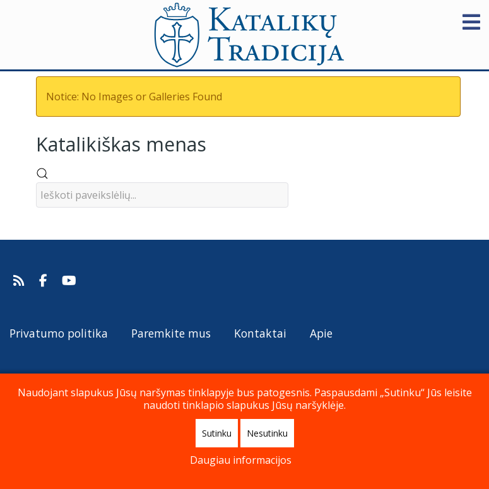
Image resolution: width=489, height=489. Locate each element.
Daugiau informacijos (241, 460)
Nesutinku (267, 433)
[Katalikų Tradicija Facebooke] (45, 281)
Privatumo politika (58, 333)
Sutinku (217, 433)
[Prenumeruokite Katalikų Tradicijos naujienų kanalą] (20, 281)
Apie (321, 333)
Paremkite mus (171, 333)
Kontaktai (260, 333)
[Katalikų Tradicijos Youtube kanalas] (69, 281)
